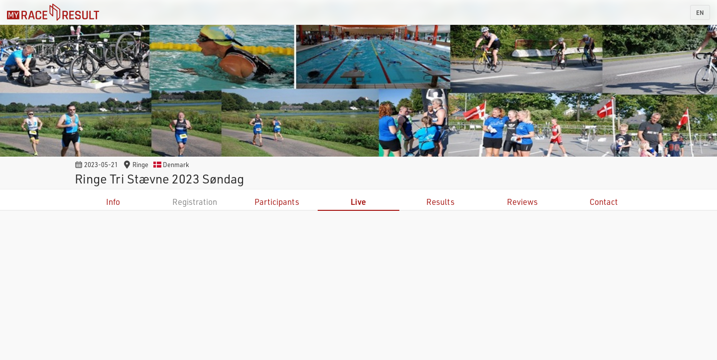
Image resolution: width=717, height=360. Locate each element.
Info (113, 201)
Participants (276, 201)
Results (440, 201)
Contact (604, 201)
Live (358, 201)
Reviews (522, 201)
